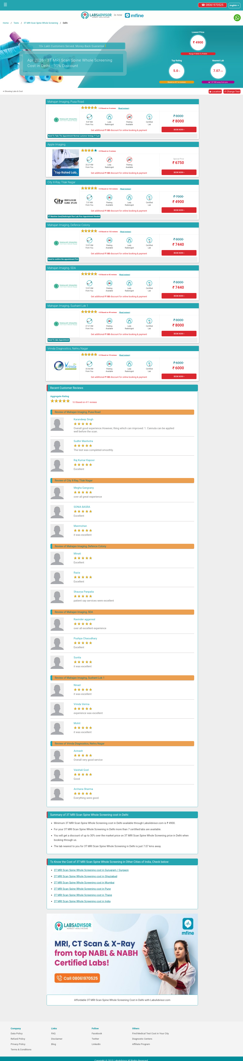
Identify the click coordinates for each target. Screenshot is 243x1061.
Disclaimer (56, 1038)
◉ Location (215, 91)
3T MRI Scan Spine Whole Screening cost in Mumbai (84, 882)
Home (6, 23)
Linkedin (96, 1044)
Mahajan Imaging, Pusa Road (66, 101)
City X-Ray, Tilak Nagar (62, 182)
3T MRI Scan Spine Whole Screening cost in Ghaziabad (85, 876)
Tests (16, 23)
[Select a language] (234, 5)
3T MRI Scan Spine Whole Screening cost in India (82, 901)
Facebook (97, 1033)
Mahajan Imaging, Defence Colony (69, 225)
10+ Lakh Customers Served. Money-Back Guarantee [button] (72, 45)
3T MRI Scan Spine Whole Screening (41, 23)
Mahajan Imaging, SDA (62, 268)
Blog (53, 1044)
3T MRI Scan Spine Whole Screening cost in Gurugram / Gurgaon (91, 870)
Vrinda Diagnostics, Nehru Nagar (68, 348)
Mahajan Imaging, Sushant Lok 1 (68, 305)
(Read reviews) (123, 108)
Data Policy (17, 1033)
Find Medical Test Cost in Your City (150, 1033)
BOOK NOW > (179, 130)
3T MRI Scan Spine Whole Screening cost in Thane (83, 895)
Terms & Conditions (21, 1049)
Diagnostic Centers (142, 1038)
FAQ (53, 1033)
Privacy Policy (18, 1044)
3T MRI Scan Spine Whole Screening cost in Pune (82, 888)
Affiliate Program (141, 1044)
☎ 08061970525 (212, 5)
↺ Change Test (232, 91)
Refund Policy (18, 1038)
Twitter (95, 1038)
